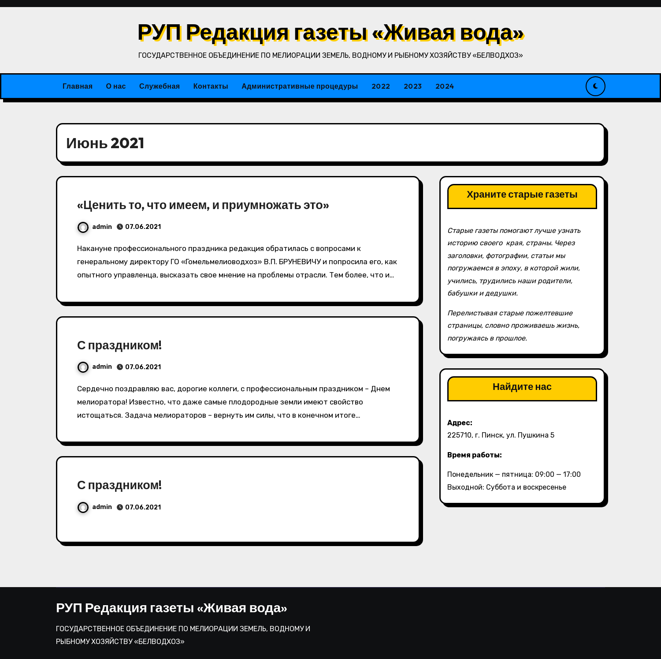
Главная (78, 86)
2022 (380, 86)
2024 (444, 86)
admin (95, 227)
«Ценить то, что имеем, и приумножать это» (203, 204)
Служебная (159, 86)
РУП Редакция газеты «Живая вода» (330, 31)
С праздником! (119, 344)
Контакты (210, 86)
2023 (413, 86)
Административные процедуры (299, 86)
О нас (116, 86)
